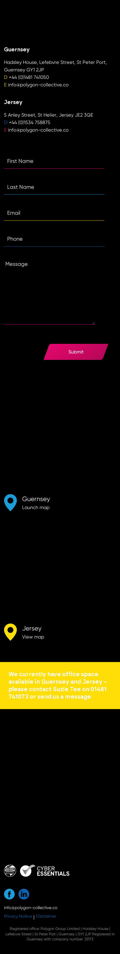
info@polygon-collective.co (38, 84)
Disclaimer (46, 916)
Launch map (35, 507)
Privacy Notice (18, 916)
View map (33, 637)
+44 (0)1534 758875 (29, 122)
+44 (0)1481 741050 (29, 77)
